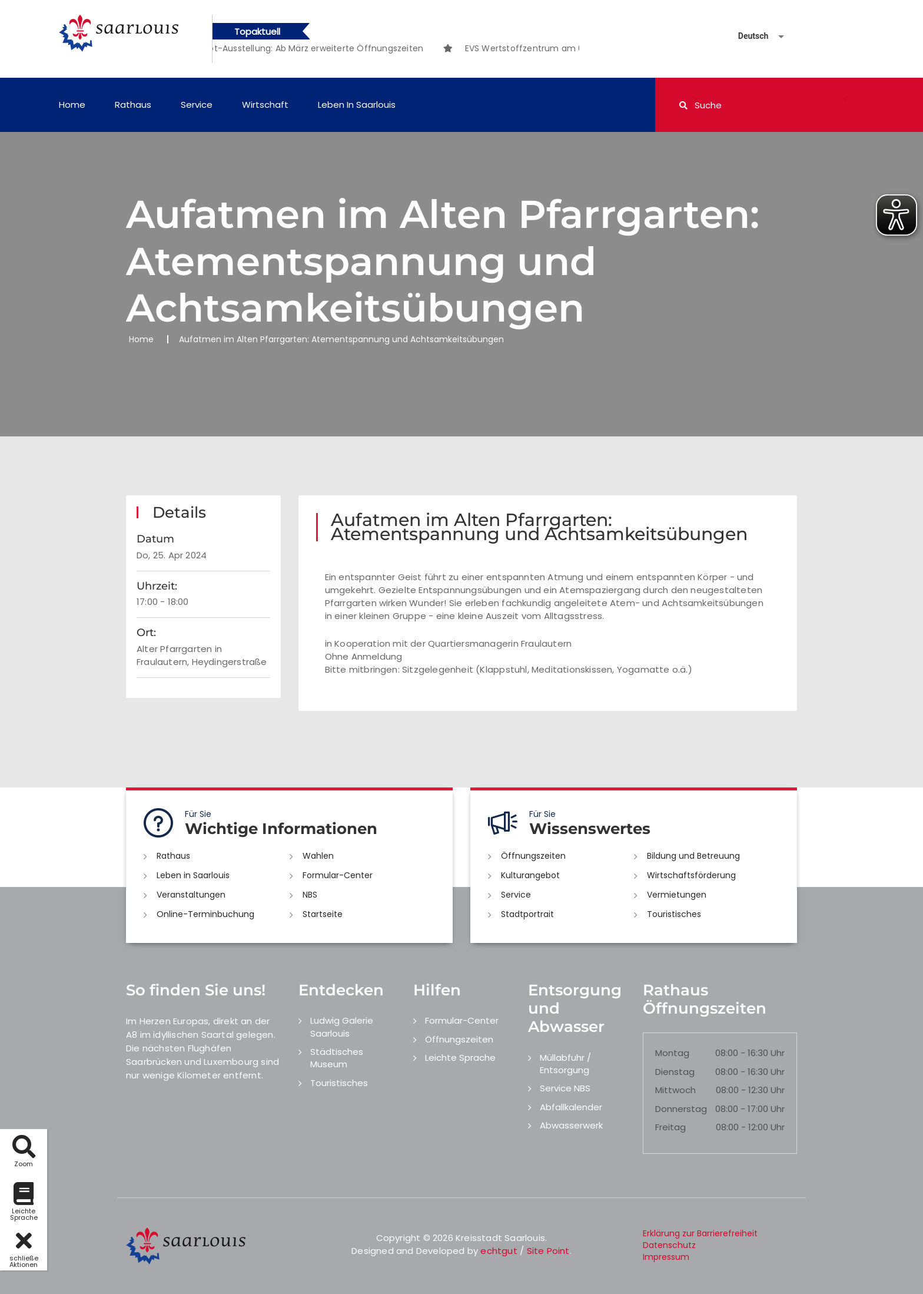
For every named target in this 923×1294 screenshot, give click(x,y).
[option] (337, 48)
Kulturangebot (530, 875)
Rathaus (133, 104)
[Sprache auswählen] (747, 36)
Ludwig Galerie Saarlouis (341, 1026)
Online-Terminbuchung (205, 914)
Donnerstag (681, 1109)
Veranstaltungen (191, 895)
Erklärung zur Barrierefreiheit (700, 1233)
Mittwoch (675, 1090)
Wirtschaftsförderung (691, 875)
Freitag (670, 1127)
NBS (310, 895)
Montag (672, 1053)
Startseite (323, 914)
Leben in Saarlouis (357, 104)
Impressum (666, 1257)
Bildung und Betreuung (693, 856)
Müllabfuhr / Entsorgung (565, 1063)
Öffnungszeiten (533, 856)
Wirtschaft (265, 104)
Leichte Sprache (460, 1057)
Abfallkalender (571, 1107)
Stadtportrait (527, 914)
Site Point (548, 1251)
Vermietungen (676, 895)
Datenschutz (669, 1245)
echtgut (498, 1251)
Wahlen (318, 856)
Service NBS (565, 1088)
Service (197, 104)
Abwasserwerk (571, 1125)
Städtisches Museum (336, 1057)
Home (72, 104)
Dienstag (675, 1071)
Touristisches (674, 914)
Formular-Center (338, 875)
